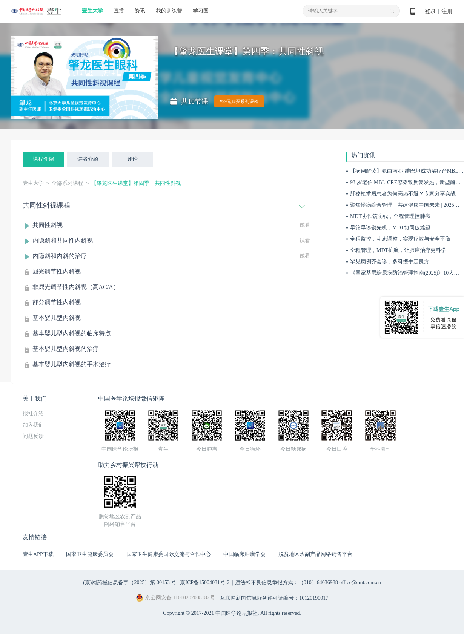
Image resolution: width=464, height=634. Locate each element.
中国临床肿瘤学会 (244, 554)
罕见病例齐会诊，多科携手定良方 (389, 261)
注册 (447, 11)
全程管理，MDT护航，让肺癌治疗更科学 (398, 250)
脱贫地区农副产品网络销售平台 (315, 554)
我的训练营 (169, 11)
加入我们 (33, 425)
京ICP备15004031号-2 (204, 582)
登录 (430, 11)
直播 (119, 11)
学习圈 (201, 11)
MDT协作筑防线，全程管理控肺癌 (390, 216)
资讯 (140, 11)
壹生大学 (92, 11)
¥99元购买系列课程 (239, 101)
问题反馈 (33, 436)
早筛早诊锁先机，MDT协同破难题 (390, 227)
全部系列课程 (67, 183)
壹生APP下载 (38, 554)
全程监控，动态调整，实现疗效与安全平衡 (400, 239)
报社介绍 (33, 413)
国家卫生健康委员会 (90, 554)
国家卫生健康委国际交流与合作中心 (168, 554)
